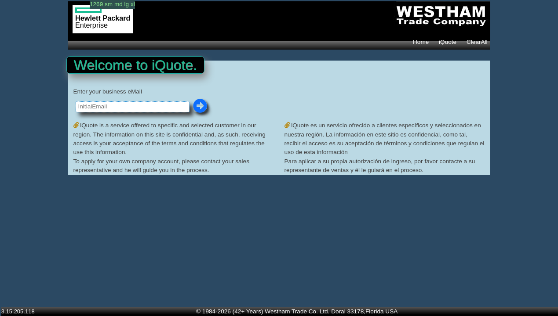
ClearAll (477, 42)
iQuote (447, 42)
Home (421, 42)
